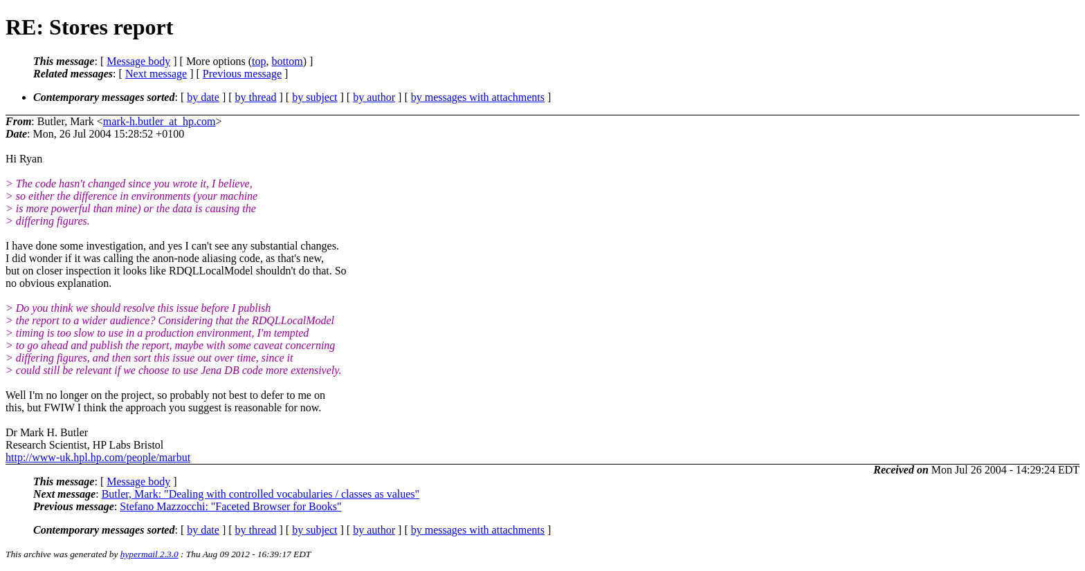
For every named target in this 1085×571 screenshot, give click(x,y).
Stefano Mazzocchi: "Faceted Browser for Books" (230, 506)
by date (203, 97)
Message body (138, 61)
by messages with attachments (478, 97)
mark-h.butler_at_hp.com (159, 121)
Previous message (242, 73)
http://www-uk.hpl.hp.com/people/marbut (98, 457)
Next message (156, 73)
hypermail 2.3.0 (149, 554)
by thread (256, 97)
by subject (314, 97)
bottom (286, 61)
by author (374, 97)
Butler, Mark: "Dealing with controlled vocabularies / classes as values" (260, 494)
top (259, 61)
